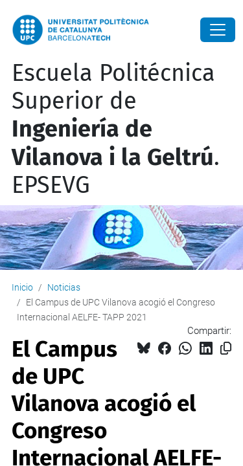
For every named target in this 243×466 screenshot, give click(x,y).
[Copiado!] (225, 348)
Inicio (22, 287)
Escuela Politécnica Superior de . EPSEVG (116, 129)
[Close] (217, 29)
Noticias (63, 287)
